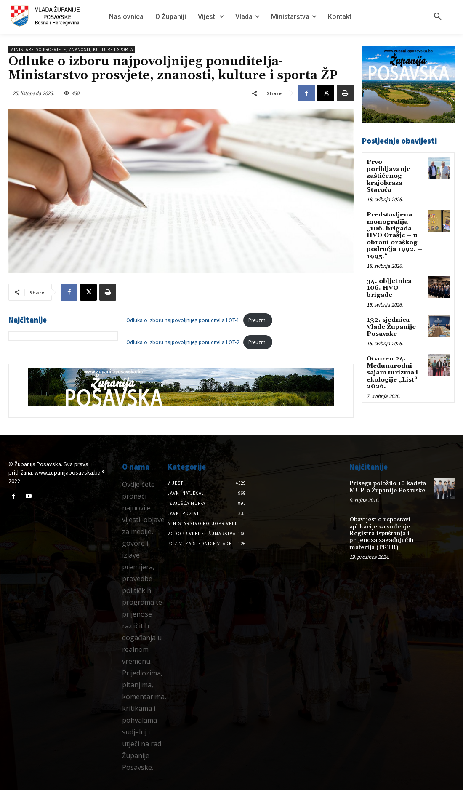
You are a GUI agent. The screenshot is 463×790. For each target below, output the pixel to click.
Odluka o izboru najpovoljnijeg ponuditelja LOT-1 (182, 320)
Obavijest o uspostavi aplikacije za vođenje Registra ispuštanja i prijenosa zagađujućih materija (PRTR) (379, 531)
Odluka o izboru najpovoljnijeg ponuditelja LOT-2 (182, 342)
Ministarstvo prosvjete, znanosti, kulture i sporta (71, 49)
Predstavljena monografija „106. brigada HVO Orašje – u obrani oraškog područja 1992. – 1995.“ (395, 228)
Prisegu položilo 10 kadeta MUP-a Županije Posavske (385, 486)
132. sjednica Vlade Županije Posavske (390, 306)
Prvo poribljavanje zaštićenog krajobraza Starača (387, 175)
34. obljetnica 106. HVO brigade (395, 273)
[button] (438, 17)
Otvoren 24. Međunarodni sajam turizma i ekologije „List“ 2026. (392, 351)
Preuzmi (257, 320)
